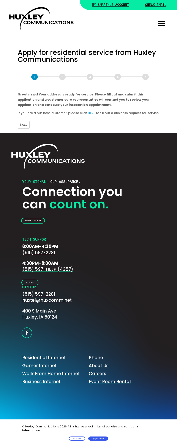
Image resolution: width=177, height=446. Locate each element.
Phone (96, 366)
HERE (91, 113)
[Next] (62, 77)
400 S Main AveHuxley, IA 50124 (39, 322)
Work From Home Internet (51, 382)
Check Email (154, 5)
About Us (99, 374)
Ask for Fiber (51, 435)
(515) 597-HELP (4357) (47, 273)
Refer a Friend (42, 222)
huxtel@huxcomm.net (47, 309)
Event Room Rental (110, 390)
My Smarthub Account (112, 5)
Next (23, 124)
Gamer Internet (39, 374)
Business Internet (41, 390)
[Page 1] (34, 77)
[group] (88, 80)
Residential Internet (44, 366)
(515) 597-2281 (38, 257)
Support (37, 289)
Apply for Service (120, 435)
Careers (97, 382)
